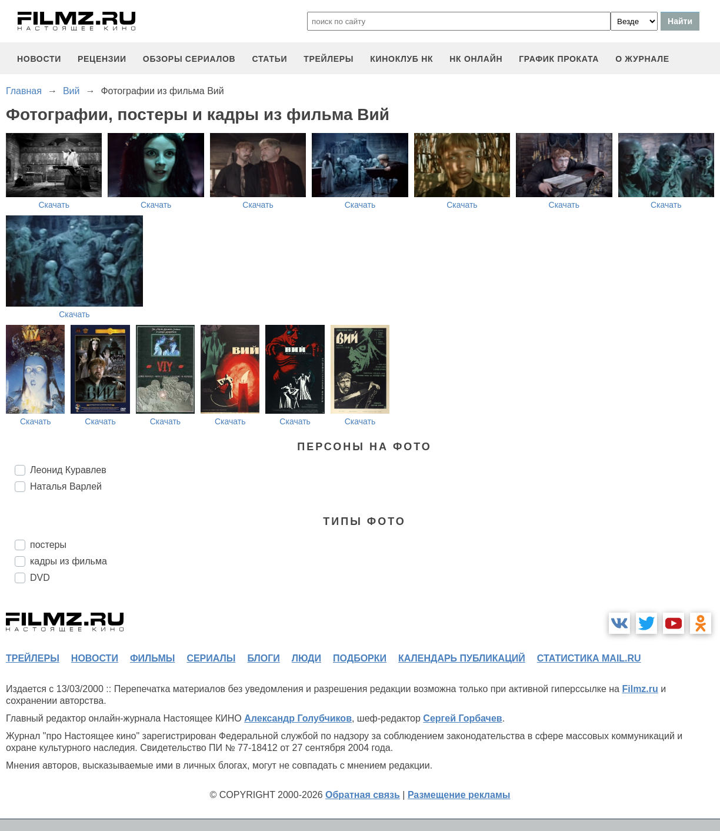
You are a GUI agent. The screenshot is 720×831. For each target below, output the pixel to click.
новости (39, 59)
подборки (359, 658)
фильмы (152, 658)
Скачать (53, 205)
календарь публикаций (461, 658)
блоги (263, 658)
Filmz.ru (640, 689)
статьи (269, 59)
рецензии (102, 59)
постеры (48, 545)
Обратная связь (362, 795)
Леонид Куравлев (68, 470)
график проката (559, 59)
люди (306, 658)
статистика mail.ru (589, 658)
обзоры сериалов (189, 59)
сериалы (210, 658)
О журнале (642, 59)
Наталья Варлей (66, 486)
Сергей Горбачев (462, 718)
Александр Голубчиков (298, 718)
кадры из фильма (68, 561)
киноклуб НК (401, 59)
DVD (40, 578)
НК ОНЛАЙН (475, 59)
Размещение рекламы (459, 795)
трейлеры (329, 59)
